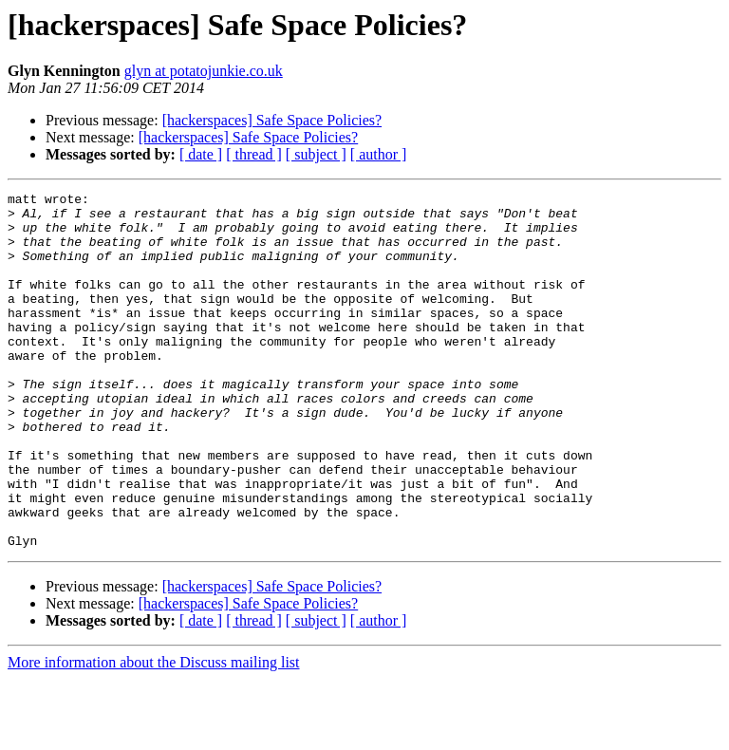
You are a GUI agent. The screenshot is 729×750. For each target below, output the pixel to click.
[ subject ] (316, 154)
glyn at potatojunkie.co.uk (203, 71)
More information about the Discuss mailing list (154, 733)
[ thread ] (254, 154)
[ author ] (378, 154)
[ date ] (200, 154)
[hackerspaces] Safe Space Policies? (272, 120)
